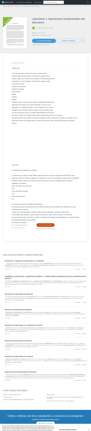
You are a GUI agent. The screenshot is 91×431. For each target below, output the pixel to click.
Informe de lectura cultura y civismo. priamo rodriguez (60, 401)
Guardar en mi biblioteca (68, 40)
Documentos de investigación (24, 2)
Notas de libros (38, 2)
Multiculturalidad (51, 394)
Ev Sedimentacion (7, 397)
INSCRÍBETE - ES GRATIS (45, 423)
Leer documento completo (44, 40)
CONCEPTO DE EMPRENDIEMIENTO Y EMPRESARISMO (18, 399)
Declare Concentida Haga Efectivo (11, 394)
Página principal (8, 6)
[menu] (88, 2)
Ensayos (18, 6)
